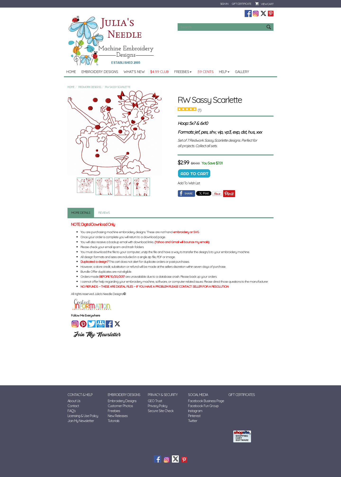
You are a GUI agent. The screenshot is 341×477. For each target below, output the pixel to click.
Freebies (183, 71)
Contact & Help (80, 394)
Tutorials (113, 420)
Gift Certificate (241, 3)
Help (224, 71)
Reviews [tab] (104, 212)
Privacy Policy (157, 406)
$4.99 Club (159, 71)
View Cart (267, 4)
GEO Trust (155, 401)
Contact (73, 406)
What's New (134, 71)
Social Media (198, 394)
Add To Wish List (189, 183)
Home (71, 71)
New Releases (118, 415)
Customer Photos (120, 406)
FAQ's (71, 411)
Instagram (195, 411)
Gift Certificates (241, 394)
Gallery (242, 71)
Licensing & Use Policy (82, 415)
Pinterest (194, 415)
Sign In (224, 3)
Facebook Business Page (206, 401)
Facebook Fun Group (203, 406)
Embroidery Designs (99, 71)
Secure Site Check (161, 411)
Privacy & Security (163, 394)
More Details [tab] (80, 212)
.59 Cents (205, 71)
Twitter (192, 420)
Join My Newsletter (80, 420)
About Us (73, 401)
